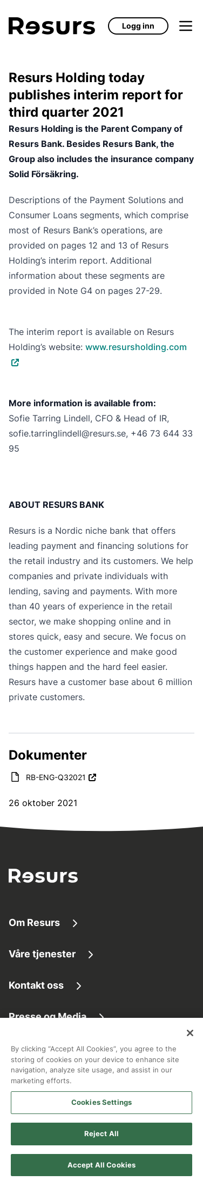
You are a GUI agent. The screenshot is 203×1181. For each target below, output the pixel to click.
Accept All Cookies (101, 1168)
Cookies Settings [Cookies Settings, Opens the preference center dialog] (101, 1106)
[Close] (190, 1037)
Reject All (101, 1137)
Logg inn (138, 25)
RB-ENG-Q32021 (56, 777)
